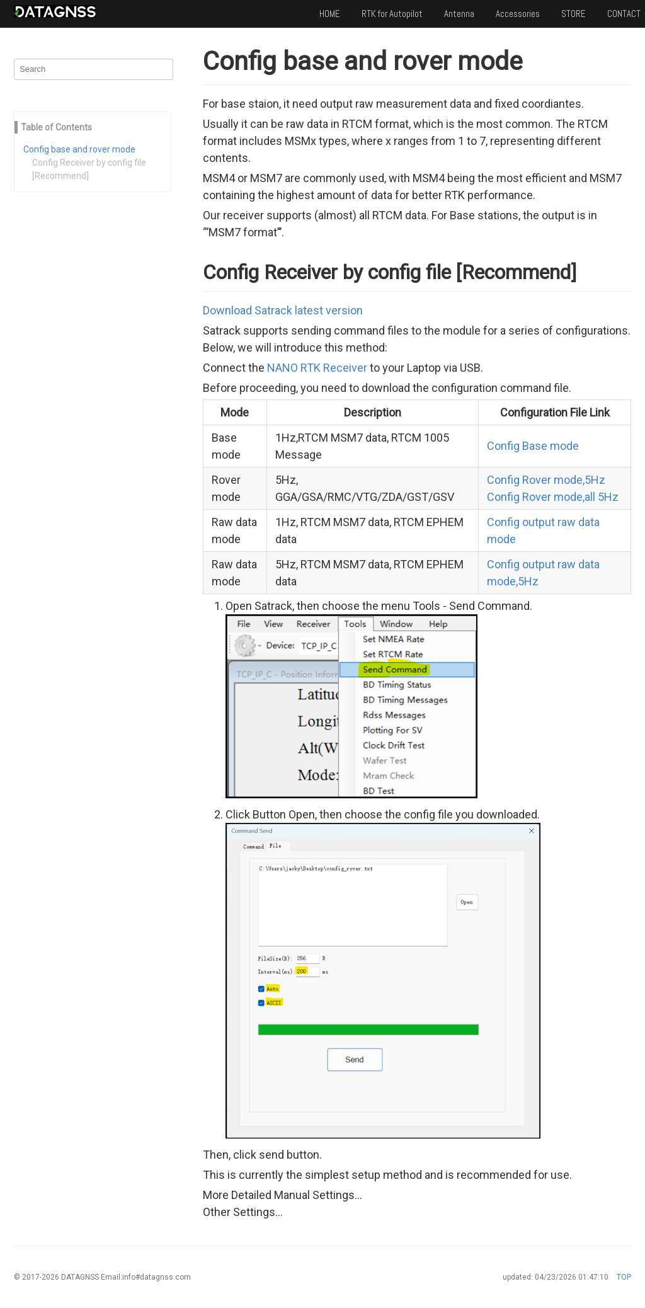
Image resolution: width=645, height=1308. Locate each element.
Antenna (459, 14)
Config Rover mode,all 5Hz (553, 496)
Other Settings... (243, 1212)
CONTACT (624, 14)
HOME (329, 14)
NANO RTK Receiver (317, 367)
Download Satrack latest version (283, 310)
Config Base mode (533, 445)
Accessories (518, 14)
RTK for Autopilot (392, 14)
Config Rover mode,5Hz (546, 479)
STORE (573, 14)
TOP (624, 1277)
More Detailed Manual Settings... (282, 1195)
